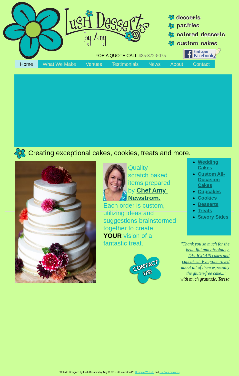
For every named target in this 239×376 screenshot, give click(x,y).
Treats (205, 210)
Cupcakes (209, 191)
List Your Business (169, 372)
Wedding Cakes (208, 164)
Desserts (208, 204)
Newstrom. (131, 198)
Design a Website (144, 372)
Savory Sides (213, 217)
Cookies (207, 198)
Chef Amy (152, 190)
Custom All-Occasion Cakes (211, 179)
